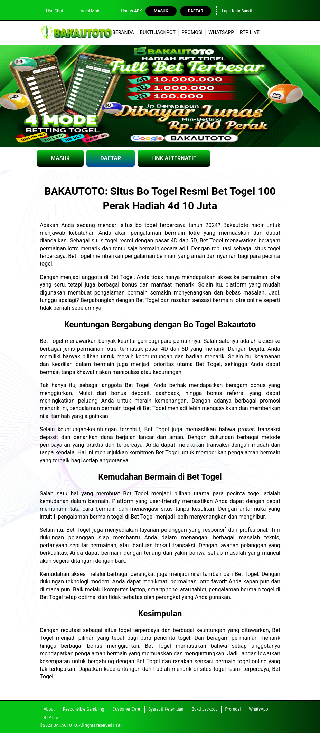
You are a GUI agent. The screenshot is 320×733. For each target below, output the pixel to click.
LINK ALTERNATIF (173, 158)
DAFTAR (110, 158)
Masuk (161, 11)
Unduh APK (128, 10)
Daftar (195, 11)
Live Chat (51, 10)
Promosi (192, 32)
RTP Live (250, 32)
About (49, 709)
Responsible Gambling (83, 709)
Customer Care (126, 709)
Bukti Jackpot (158, 32)
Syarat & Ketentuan (165, 709)
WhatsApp (221, 32)
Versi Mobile (88, 10)
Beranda (123, 32)
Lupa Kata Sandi (237, 11)
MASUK (60, 158)
